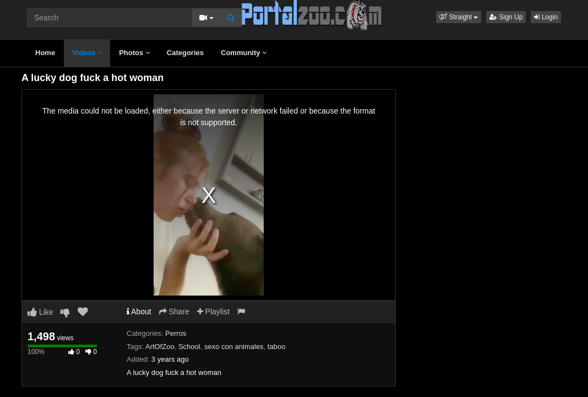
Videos (87, 53)
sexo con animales (234, 346)
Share (174, 311)
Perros (175, 333)
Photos (134, 53)
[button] (458, 17)
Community (243, 53)
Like (40, 312)
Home (45, 53)
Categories (185, 53)
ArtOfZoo (160, 346)
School (189, 346)
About (139, 311)
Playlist (213, 311)
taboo (277, 346)
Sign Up (505, 17)
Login (546, 17)
